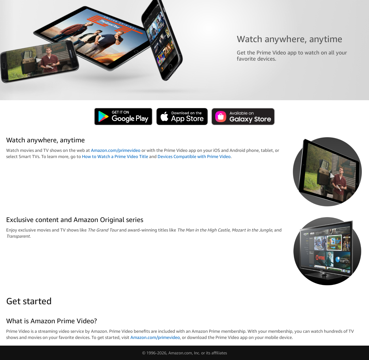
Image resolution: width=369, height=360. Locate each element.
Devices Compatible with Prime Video (194, 156)
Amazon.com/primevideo (115, 150)
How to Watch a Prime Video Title (115, 156)
